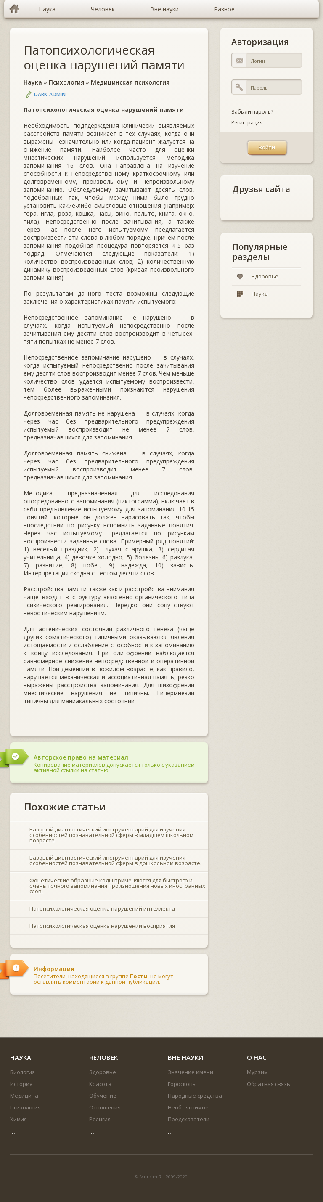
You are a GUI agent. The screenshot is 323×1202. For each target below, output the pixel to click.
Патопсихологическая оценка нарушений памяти (104, 57)
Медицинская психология (130, 82)
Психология (66, 82)
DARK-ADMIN (50, 94)
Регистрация (247, 122)
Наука (33, 82)
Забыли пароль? (252, 111)
